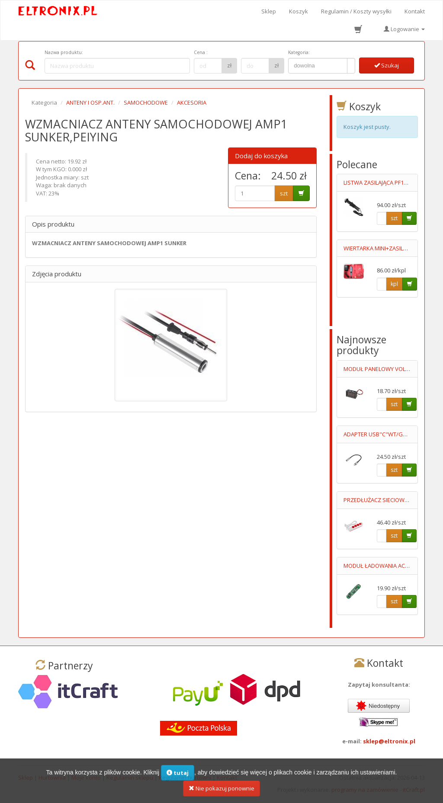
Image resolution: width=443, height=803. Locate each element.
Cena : (201, 52)
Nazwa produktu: (64, 52)
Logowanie (404, 29)
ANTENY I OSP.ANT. (90, 102)
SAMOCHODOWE (146, 102)
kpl (394, 284)
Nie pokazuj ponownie (221, 792)
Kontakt (414, 11)
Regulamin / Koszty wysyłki (356, 11)
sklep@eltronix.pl (389, 741)
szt (284, 193)
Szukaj (386, 65)
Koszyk (298, 11)
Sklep (268, 11)
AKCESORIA (191, 102)
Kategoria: (299, 52)
